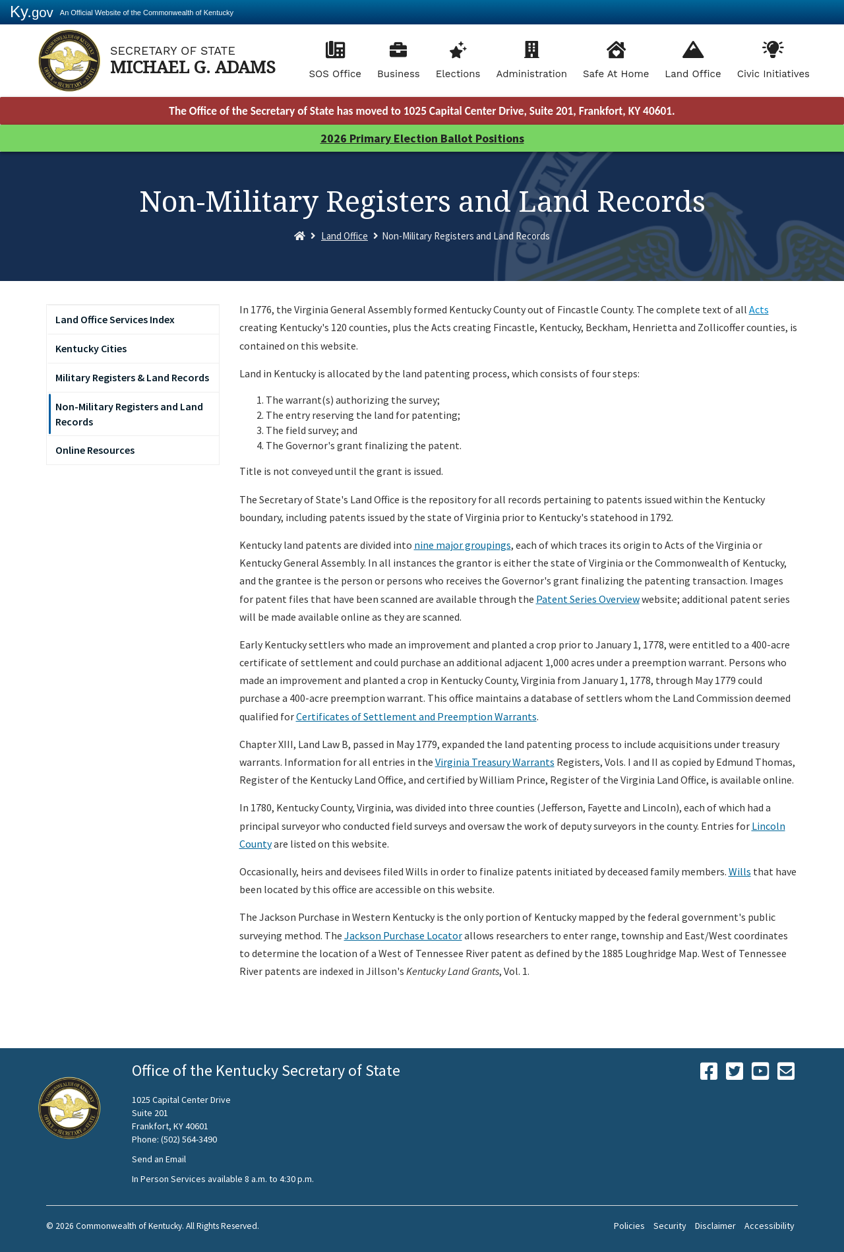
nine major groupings (462, 544)
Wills (740, 871)
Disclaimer (715, 1226)
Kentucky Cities (91, 348)
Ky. (31, 11)
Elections (458, 74)
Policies (629, 1226)
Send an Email (159, 1159)
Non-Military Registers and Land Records (129, 414)
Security (669, 1226)
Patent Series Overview (588, 599)
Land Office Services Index (115, 319)
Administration (531, 74)
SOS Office (335, 74)
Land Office (693, 74)
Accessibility (769, 1226)
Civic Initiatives (773, 74)
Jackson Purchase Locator (403, 935)
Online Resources (95, 449)
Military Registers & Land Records (132, 377)
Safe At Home (616, 74)
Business (398, 74)
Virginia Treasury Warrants (495, 761)
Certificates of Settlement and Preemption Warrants (416, 716)
